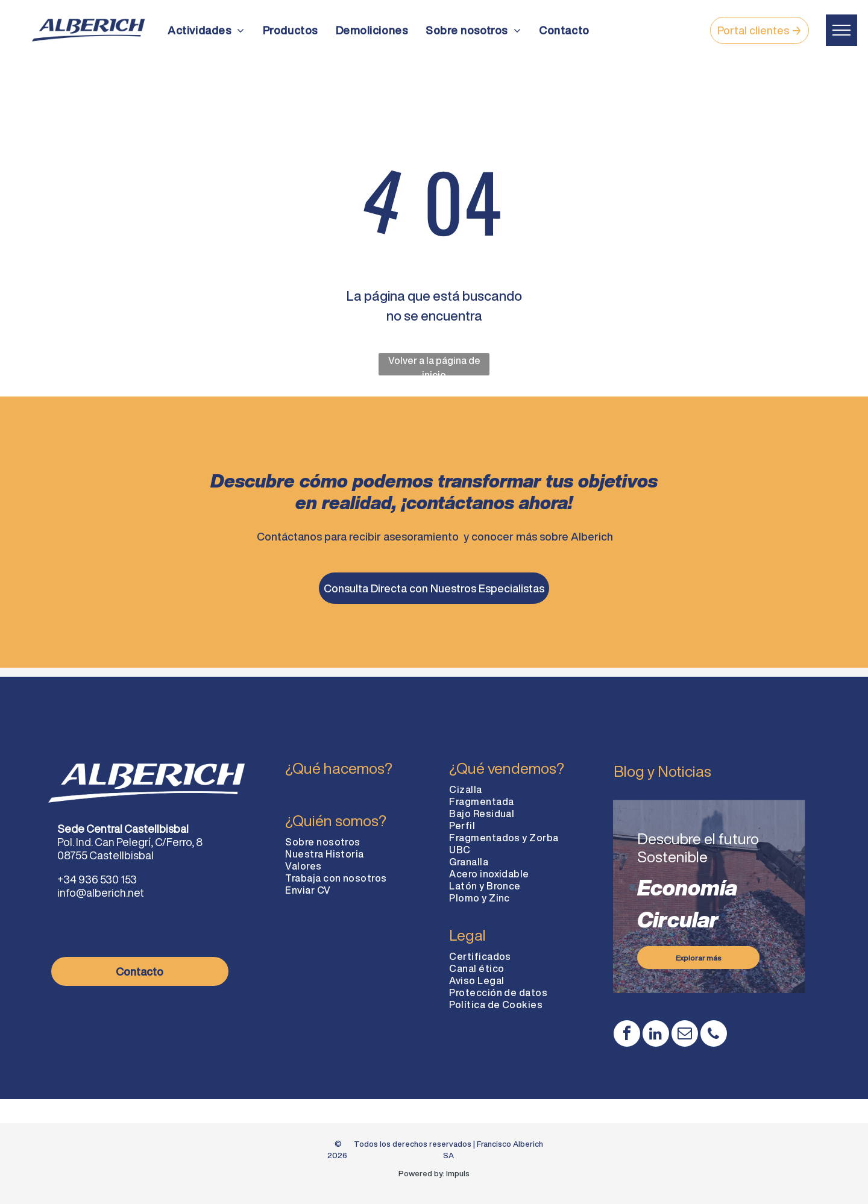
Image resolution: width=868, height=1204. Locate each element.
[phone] (713, 1035)
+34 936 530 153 (97, 879)
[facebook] (627, 1035)
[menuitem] (206, 30)
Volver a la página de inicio (434, 365)
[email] (684, 1035)
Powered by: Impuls (434, 1173)
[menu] (841, 30)
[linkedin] (656, 1035)
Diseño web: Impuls (434, 1185)
